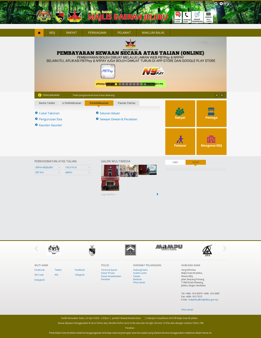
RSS (56, 274)
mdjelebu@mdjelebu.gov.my (203, 299)
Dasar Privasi (108, 273)
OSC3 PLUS (71, 167)
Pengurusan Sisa (50, 119)
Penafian (105, 279)
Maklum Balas (153, 33)
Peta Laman (139, 282)
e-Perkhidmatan (71, 103)
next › (158, 194)
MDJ (52, 33)
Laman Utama (39, 33)
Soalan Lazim (140, 273)
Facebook (39, 269)
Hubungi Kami (140, 269)
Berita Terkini (47, 103)
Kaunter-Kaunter (50, 125)
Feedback (80, 269)
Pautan (136, 276)
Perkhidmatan (99, 103)
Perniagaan (97, 33)
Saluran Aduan (110, 113)
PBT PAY (39, 172)
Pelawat (124, 33)
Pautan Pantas (126, 103)
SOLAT (199, 162)
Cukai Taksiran (49, 113)
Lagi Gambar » (108, 194)
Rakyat (71, 33)
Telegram (80, 274)
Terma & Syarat (109, 269)
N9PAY (68, 172)
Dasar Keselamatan (111, 276)
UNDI (175, 162)
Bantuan (137, 279)
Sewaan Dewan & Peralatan (118, 119)
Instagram (39, 279)
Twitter (58, 269)
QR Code (39, 274)
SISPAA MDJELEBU (44, 167)
